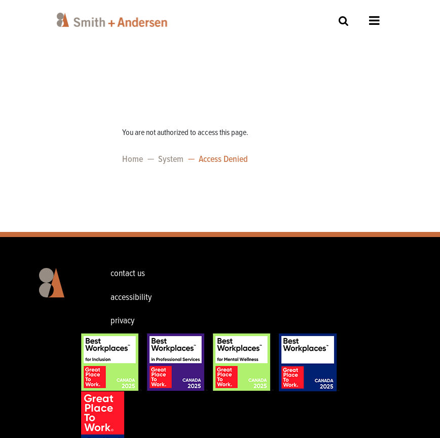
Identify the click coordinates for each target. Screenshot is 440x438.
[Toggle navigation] (426, 10)
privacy (122, 321)
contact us (128, 274)
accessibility (131, 298)
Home (132, 159)
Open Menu (374, 20)
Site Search (344, 20)
